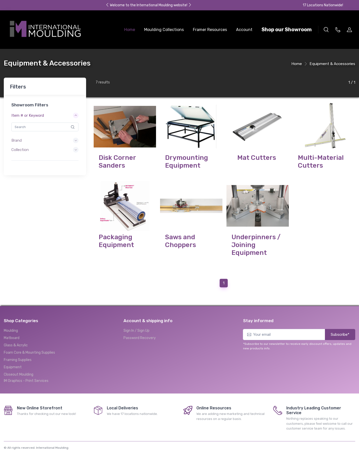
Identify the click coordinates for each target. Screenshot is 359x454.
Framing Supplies (18, 356)
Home (129, 29)
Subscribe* (340, 330)
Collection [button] (20, 149)
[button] (326, 29)
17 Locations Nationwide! (320, 5)
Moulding (11, 326)
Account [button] (244, 29)
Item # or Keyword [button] (27, 115)
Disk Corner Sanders (117, 161)
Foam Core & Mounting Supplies (29, 348)
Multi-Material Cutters (321, 161)
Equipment (13, 363)
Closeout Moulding (18, 370)
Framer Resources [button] (210, 29)
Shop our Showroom (287, 29)
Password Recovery (139, 334)
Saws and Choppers (180, 239)
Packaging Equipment (116, 239)
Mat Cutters (256, 158)
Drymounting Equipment (186, 161)
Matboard (11, 334)
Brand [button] (16, 140)
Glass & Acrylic (16, 341)
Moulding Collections (164, 29)
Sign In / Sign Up (136, 326)
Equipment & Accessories (332, 64)
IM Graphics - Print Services (26, 377)
